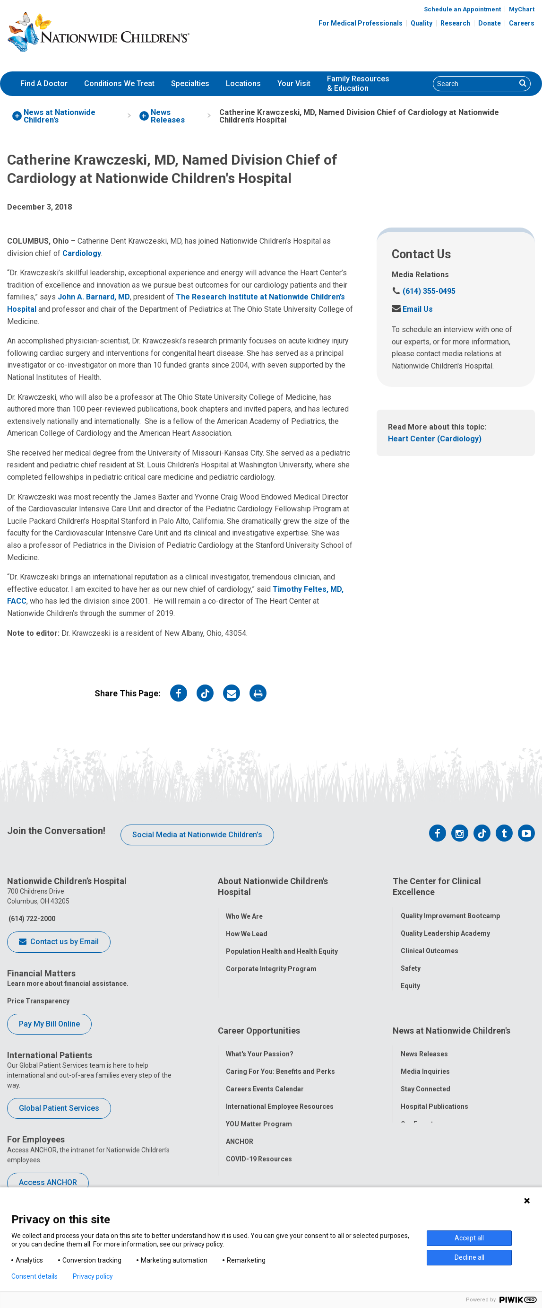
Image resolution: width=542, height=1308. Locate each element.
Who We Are (244, 910)
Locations (243, 83)
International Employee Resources (280, 1091)
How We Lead (246, 927)
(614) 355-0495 (424, 291)
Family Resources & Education (358, 83)
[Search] (474, 83)
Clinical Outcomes (429, 945)
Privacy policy (93, 1276)
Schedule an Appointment (462, 9)
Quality (421, 23)
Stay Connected (425, 1074)
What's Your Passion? (259, 1039)
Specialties (190, 83)
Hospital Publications (434, 1091)
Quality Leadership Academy (445, 927)
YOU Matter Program (259, 1109)
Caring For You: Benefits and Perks (280, 1056)
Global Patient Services (59, 1108)
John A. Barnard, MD (94, 296)
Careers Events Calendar (265, 1074)
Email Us (412, 309)
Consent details (34, 1276)
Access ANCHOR (48, 1182)
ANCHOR (239, 1126)
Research (455, 23)
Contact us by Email (59, 942)
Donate (489, 23)
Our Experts (419, 1109)
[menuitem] (44, 83)
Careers (521, 23)
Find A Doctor (44, 83)
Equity (410, 980)
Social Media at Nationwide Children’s (197, 834)
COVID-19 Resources (259, 1144)
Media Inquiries (425, 1056)
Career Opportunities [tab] (259, 1021)
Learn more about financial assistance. (68, 983)
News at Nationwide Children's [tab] (451, 1021)
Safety (411, 962)
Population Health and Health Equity (282, 945)
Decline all (469, 1257)
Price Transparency (38, 1001)
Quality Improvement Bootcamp (450, 910)
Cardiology (81, 253)
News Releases (424, 1039)
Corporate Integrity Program (271, 962)
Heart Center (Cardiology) (435, 438)
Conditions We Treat (119, 83)
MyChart (521, 9)
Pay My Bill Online (49, 1023)
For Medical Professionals (360, 23)
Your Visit (293, 83)
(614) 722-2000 (31, 918)
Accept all (469, 1238)
